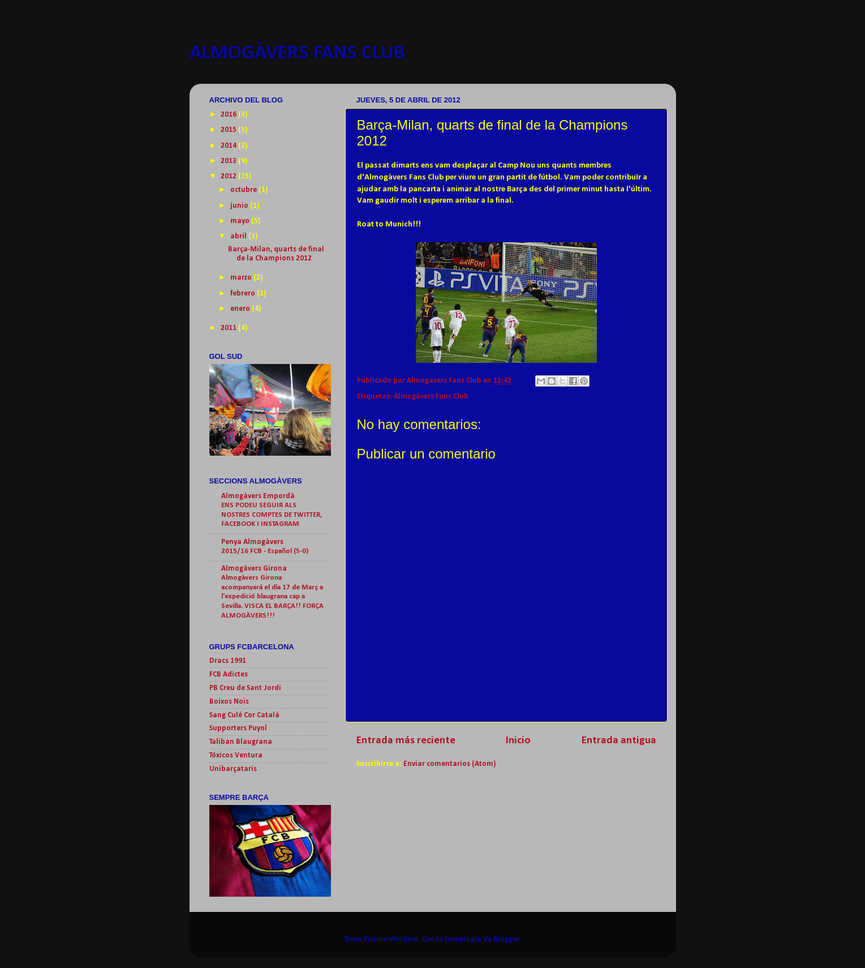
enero (241, 308)
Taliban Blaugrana (240, 742)
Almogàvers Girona (254, 568)
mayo (240, 221)
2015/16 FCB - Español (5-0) (264, 551)
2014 (229, 145)
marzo (241, 277)
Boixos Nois (229, 701)
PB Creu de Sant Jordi (245, 688)
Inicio (518, 740)
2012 (229, 176)
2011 (229, 328)
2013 (229, 161)
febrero (243, 293)
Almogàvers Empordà (258, 496)
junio (240, 205)
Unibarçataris (233, 769)
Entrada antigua (619, 740)
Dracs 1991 (227, 661)
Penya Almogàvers (252, 542)
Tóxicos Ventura (235, 755)
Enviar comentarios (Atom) (449, 764)
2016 (229, 114)
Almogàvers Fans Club (431, 396)
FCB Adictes (228, 674)
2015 (229, 130)
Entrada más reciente (405, 740)
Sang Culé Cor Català (244, 715)
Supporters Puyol (238, 728)
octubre (244, 190)
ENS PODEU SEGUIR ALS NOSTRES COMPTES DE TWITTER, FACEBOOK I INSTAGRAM (271, 515)
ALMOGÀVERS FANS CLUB (297, 53)
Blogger (506, 939)
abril (239, 236)
